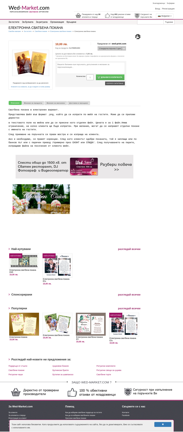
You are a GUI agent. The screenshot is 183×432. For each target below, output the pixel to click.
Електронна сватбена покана (56, 335)
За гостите (14, 21)
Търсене (169, 22)
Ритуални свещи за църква (108, 370)
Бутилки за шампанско (62, 374)
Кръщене (71, 21)
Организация (57, 21)
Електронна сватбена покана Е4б (23, 271)
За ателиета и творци (17, 415)
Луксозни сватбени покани (75, 418)
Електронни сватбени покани (60, 31)
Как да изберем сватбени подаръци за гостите (83, 412)
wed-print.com (119, 43)
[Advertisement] (67, 232)
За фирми (170, 3)
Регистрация (168, 8)
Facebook (126, 415)
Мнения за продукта (33, 103)
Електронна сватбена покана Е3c (56, 280)
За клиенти (13, 412)
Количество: (81, 76)
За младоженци (159, 3)
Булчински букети (60, 370)
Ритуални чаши (16, 374)
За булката (27, 21)
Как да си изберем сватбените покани (80, 415)
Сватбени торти (103, 374)
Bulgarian (165, 16)
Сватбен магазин (15, 31)
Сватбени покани (41, 31)
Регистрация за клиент (18, 418)
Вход (157, 8)
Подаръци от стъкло (18, 366)
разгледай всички (129, 249)
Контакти (125, 412)
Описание (15, 103)
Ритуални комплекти (105, 366)
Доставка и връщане (78, 103)
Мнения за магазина (56, 103)
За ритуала (42, 21)
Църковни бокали (60, 366)
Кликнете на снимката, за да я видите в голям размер (30, 87)
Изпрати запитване (115, 83)
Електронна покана (18, 337)
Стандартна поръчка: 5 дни (110, 49)
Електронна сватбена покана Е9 (89, 338)
